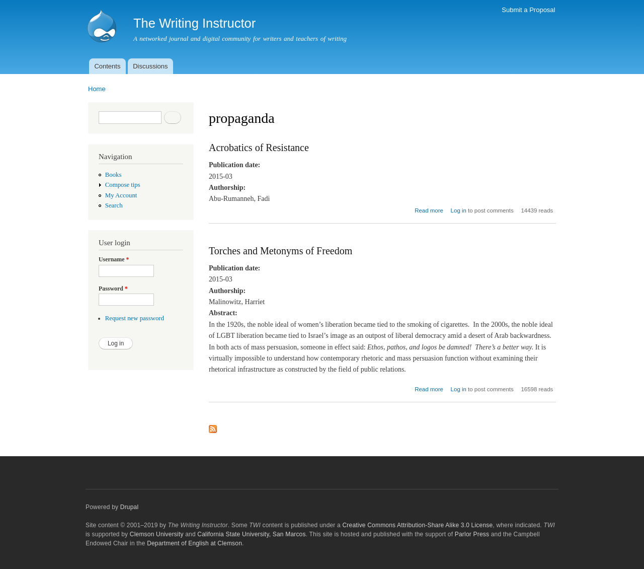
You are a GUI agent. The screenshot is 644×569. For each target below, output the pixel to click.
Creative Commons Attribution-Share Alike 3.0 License (417, 525)
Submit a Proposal (528, 10)
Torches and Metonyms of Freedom (280, 250)
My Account (121, 195)
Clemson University (157, 534)
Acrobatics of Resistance (259, 147)
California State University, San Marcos (251, 534)
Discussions (150, 66)
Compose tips (122, 184)
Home (97, 89)
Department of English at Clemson (194, 543)
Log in (458, 210)
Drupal (129, 507)
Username (114, 259)
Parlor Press (472, 534)
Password (113, 288)
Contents (107, 66)
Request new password (134, 318)
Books (113, 174)
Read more (429, 210)
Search (114, 205)
